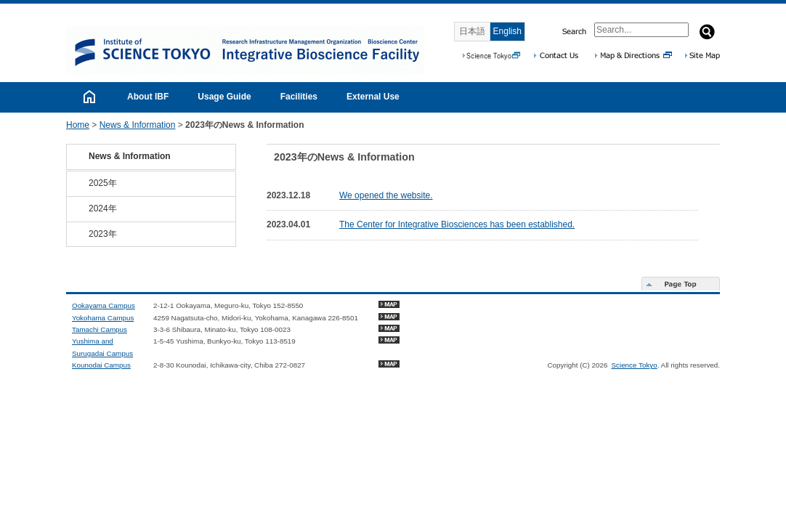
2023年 (103, 234)
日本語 (472, 31)
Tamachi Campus (99, 329)
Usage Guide (224, 97)
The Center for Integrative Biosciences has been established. (457, 224)
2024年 (103, 208)
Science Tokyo (634, 365)
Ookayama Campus (103, 305)
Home (77, 125)
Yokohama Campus (103, 318)
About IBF (148, 97)
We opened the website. (386, 195)
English (507, 31)
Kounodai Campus (101, 365)
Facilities (298, 97)
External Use (373, 97)
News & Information (138, 125)
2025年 (103, 183)
